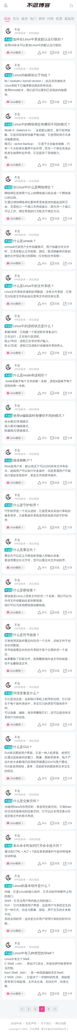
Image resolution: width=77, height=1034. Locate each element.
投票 (59, 18)
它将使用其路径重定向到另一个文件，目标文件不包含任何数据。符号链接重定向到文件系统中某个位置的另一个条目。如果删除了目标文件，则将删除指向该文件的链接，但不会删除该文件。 (38, 652)
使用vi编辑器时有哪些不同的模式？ (35, 415)
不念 (17, 29)
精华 (42, 18)
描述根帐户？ (19, 460)
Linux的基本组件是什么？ (28, 886)
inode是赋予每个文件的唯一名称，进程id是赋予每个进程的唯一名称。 (38, 383)
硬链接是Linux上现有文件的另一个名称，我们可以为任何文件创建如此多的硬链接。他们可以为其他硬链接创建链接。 (38, 600)
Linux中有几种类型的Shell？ (30, 953)
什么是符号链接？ (22, 635)
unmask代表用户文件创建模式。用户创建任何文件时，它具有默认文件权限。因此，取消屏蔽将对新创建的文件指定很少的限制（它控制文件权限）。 (38, 251)
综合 (7, 18)
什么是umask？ (20, 241)
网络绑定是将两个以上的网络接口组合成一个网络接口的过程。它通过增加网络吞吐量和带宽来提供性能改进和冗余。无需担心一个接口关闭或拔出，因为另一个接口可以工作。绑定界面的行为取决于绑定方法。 (38, 202)
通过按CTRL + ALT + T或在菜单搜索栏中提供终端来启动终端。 (38, 854)
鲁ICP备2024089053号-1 (54, 1029)
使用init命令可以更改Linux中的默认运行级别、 (34, 45)
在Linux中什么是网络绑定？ (29, 187)
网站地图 (60, 1023)
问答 (50, 18)
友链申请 (16, 1023)
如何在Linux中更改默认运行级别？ (34, 39)
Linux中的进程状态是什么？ (29, 326)
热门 (33, 18)
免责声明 (31, 1023)
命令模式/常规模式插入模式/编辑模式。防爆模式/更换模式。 (18, 426)
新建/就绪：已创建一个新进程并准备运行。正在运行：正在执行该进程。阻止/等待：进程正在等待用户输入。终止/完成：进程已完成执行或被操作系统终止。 (35, 338)
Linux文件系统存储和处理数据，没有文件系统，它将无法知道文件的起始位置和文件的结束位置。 (38, 294)
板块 (24, 18)
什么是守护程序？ (22, 505)
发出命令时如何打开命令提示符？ (33, 846)
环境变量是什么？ (22, 693)
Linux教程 (15, 52)
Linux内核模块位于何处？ (28, 75)
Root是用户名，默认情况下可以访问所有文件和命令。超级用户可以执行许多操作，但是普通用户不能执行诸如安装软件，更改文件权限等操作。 (38, 471)
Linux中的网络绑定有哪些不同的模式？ (37, 124)
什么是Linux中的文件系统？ (29, 286)
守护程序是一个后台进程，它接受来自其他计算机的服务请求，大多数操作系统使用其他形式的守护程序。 (38, 515)
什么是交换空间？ (22, 801)
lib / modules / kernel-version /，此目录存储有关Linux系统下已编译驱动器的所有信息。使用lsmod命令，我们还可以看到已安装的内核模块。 (36, 87)
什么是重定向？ (20, 550)
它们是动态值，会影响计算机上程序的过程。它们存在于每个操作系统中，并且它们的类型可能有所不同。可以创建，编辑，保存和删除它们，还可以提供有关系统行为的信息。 (38, 708)
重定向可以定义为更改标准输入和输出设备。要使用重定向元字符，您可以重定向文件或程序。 (36, 558)
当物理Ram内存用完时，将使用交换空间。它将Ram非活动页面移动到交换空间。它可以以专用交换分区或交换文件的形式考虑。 (38, 811)
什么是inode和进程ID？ (26, 375)
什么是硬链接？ (20, 590)
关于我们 (46, 1023)
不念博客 (34, 1029)
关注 (16, 18)
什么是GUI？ (18, 747)
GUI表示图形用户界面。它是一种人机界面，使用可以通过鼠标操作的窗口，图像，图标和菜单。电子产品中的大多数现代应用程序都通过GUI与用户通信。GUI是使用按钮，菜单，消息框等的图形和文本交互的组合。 (38, 762)
